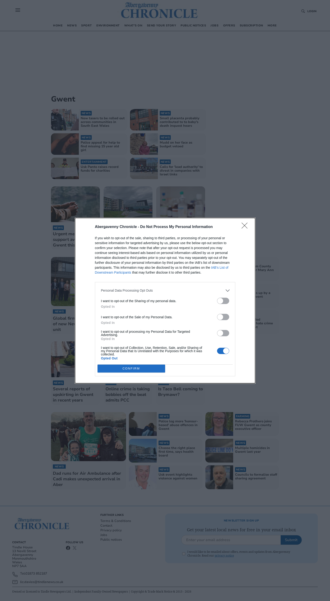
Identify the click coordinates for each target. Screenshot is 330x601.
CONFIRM (131, 368)
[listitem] (165, 290)
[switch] (223, 301)
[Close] (246, 227)
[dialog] (165, 300)
